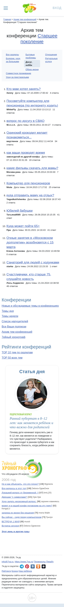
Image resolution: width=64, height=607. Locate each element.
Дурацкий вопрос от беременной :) (20, 492)
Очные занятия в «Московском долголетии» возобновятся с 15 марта (29, 242)
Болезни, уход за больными (13, 60)
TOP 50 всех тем (12, 357)
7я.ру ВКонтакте (33, 566)
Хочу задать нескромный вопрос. (19, 501)
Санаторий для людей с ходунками (32, 262)
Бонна (15, 571)
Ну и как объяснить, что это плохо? (20, 484)
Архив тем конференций (17, 331)
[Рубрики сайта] (6, 8)
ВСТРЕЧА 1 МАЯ (11, 521)
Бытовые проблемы (31, 56)
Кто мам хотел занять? (23, 89)
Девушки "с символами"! (14, 497)
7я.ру (44, 566)
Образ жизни (32, 69)
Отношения (51, 54)
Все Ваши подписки (14, 326)
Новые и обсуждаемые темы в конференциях (30, 305)
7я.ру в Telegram (22, 566)
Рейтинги (6, 571)
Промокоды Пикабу (44, 561)
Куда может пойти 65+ (23, 226)
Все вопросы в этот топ (14, 488)
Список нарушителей (15, 321)
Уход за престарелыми (17, 77)
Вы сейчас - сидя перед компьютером (21, 517)
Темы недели (10, 316)
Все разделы (12, 54)
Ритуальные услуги (51, 60)
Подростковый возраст (21, 414)
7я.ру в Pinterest (27, 566)
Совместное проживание (18, 73)
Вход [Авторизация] (57, 8)
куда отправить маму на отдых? (30, 195)
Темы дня (8, 311)
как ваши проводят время (25, 152)
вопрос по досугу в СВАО (25, 121)
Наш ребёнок (25, 571)
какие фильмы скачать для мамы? (32, 168)
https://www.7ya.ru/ (24, 561)
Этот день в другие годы (15, 531)
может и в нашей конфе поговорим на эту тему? (27, 505)
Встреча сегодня (10, 525)
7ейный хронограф (13, 337)
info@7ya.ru (7, 561)
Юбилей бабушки (19, 210)
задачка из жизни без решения (18, 512)
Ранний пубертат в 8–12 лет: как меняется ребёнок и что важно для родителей (31, 422)
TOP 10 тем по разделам (17, 352)
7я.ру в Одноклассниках (38, 566)
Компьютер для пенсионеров (28, 183)
